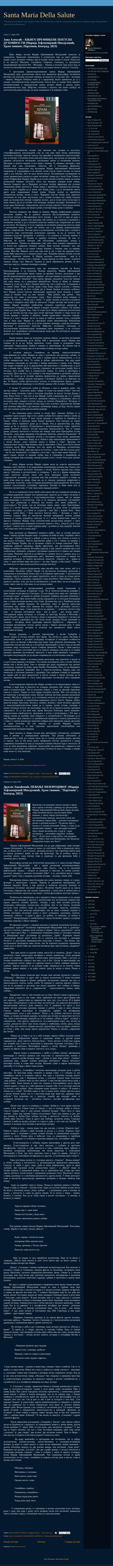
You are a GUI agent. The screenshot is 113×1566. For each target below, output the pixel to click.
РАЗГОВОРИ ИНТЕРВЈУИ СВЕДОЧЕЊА (97, 100)
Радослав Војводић (94, 764)
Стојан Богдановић (94, 825)
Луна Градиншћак (94, 544)
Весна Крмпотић (93, 315)
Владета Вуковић (94, 340)
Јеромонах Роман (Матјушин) (98, 151)
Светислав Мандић (94, 789)
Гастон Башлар (93, 370)
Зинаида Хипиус (93, 474)
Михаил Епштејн (94, 647)
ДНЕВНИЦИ (92, 77)
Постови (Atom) (20, 1546)
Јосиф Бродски (93, 164)
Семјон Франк (93, 795)
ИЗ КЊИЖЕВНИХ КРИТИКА (19, 777)
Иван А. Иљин (93, 482)
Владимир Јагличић (94, 343)
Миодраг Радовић (94, 641)
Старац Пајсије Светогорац (97, 814)
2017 (90, 977)
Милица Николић (94, 610)
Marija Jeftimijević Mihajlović (94, 49)
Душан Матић (92, 426)
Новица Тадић (92, 700)
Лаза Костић (92, 533)
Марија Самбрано (94, 566)
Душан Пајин (92, 429)
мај (91, 920)
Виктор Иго (92, 320)
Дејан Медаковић (94, 404)
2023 (90, 957)
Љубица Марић (93, 170)
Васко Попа (92, 304)
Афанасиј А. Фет (93, 245)
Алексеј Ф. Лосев (94, 209)
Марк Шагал (92, 568)
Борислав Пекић (93, 273)
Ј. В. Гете (91, 128)
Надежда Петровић (94, 661)
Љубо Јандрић (92, 172)
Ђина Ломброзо (93, 120)
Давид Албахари (93, 387)
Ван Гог (90, 296)
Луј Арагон (91, 547)
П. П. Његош (92, 711)
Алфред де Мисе (93, 212)
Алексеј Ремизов (93, 206)
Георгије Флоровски (95, 373)
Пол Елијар (92, 737)
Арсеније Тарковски (95, 237)
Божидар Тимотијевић (95, 265)
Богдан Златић (93, 257)
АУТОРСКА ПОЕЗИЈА (96, 69)
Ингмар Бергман (93, 502)
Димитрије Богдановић (96, 406)
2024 (90, 907)
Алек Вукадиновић (94, 189)
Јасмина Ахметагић (94, 137)
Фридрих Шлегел (94, 861)
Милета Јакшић (93, 602)
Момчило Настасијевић (96, 653)
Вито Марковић (93, 334)
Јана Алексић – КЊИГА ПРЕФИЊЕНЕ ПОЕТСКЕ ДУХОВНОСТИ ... (98, 929)
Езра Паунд (92, 434)
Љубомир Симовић (94, 175)
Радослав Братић (93, 761)
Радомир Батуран (94, 755)
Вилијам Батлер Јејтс (95, 323)
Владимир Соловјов (95, 356)
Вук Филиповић (93, 367)
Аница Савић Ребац (94, 226)
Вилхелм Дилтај (93, 329)
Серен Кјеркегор (93, 800)
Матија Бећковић (93, 577)
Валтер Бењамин (93, 293)
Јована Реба (92, 161)
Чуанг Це (91, 889)
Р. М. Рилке (91, 747)
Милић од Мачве (93, 613)
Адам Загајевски (93, 186)
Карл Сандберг (93, 513)
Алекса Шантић (93, 192)
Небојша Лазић (93, 669)
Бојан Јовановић (93, 279)
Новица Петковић (94, 697)
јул (91, 917)
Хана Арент (92, 873)
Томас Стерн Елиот (94, 839)
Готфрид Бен (92, 376)
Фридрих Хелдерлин (95, 856)
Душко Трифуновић (95, 432)
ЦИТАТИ (91, 109)
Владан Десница (93, 337)
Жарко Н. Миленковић (95, 460)
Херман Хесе (92, 878)
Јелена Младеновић (94, 148)
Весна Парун (92, 317)
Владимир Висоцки (94, 346)
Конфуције (91, 527)
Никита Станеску (94, 675)
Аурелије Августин (94, 242)
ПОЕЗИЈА (91, 93)
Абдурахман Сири (94, 184)
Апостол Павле (93, 234)
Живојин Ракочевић (94, 468)
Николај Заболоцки (94, 692)
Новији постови (11, 1542)
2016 (90, 980)
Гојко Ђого (91, 378)
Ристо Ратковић (93, 781)
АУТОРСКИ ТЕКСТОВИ (96, 71)
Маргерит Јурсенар (94, 557)
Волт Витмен (92, 362)
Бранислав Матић (94, 282)
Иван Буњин (92, 485)
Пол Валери (92, 734)
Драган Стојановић (94, 420)
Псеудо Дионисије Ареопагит (98, 742)
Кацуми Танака (93, 524)
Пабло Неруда (92, 714)
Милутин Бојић (93, 636)
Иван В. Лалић (93, 488)
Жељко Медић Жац (94, 462)
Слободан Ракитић (94, 803)
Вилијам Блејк (93, 326)
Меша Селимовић (94, 588)
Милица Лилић (93, 608)
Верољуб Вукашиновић (96, 312)
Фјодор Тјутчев (93, 867)
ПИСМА (91, 90)
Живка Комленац (94, 465)
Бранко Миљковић (94, 287)
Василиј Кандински (94, 301)
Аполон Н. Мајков (94, 231)
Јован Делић (92, 156)
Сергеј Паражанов (94, 798)
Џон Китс (91, 181)
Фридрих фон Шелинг (95, 864)
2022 (90, 960)
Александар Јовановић (95, 195)
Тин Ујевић (92, 830)
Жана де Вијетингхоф (95, 454)
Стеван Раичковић (94, 822)
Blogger (66, 1559)
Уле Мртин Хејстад (94, 842)
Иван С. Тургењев (94, 493)
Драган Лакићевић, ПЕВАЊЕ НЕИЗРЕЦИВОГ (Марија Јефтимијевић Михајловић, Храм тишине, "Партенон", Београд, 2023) (41, 790)
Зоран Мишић (92, 479)
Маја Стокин (92, 582)
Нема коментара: (47, 773)
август (92, 914)
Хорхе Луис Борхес (94, 884)
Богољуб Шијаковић (95, 259)
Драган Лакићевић (15, 1536)
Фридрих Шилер (93, 859)
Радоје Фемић (92, 767)
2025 (90, 904)
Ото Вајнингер (93, 709)
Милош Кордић (93, 630)
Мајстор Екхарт (93, 585)
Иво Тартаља (92, 499)
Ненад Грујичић (93, 672)
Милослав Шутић (94, 624)
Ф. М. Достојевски (94, 844)
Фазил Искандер (93, 847)
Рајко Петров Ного (94, 775)
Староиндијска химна (95, 819)
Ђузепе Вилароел (94, 123)
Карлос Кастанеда (94, 516)
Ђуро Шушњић (93, 126)
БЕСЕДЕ (91, 74)
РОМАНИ (91, 103)
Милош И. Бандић (94, 627)
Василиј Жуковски (94, 299)
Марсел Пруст (93, 571)
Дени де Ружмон (93, 398)
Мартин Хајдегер (94, 574)
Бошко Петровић (93, 276)
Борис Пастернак (94, 271)
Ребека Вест (92, 778)
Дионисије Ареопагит (95, 409)
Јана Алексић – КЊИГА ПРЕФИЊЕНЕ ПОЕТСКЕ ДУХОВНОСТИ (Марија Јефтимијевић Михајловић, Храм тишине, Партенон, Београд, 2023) (39, 43)
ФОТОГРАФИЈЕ (93, 106)
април (92, 924)
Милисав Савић (93, 605)
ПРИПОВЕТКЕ (93, 96)
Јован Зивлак (92, 158)
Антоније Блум (93, 228)
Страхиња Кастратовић (96, 828)
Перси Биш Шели (94, 720)
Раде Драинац (92, 753)
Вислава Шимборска (95, 331)
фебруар (93, 949)
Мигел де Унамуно (94, 591)
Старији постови (72, 1542)
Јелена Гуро (92, 145)
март (92, 946)
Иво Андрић (92, 496)
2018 (90, 973)
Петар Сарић (92, 728)
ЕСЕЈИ (90, 80)
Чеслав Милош (93, 887)
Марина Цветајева (94, 560)
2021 (90, 963)
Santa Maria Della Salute (39, 15)
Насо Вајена (92, 667)
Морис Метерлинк (94, 658)
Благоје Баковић (93, 251)
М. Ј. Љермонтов (93, 549)
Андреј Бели (92, 220)
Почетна (41, 1542)
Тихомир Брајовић (94, 833)
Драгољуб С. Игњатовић (96, 423)
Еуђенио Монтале (94, 446)
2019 (90, 970)
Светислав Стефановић (96, 792)
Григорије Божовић (94, 381)
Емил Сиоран (92, 437)
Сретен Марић (93, 806)
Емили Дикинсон (94, 440)
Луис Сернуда (92, 541)
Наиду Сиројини (93, 664)
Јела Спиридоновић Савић (97, 142)
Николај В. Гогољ (94, 686)
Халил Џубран (93, 870)
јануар (92, 952)
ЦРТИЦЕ (91, 112)
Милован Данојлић (94, 616)
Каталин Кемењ (93, 519)
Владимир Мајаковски (95, 353)
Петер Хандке (92, 731)
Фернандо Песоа (93, 850)
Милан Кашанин (93, 594)
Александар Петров (94, 203)
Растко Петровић (93, 772)
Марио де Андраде (94, 563)
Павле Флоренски (94, 717)
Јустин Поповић (93, 167)
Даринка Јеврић (93, 395)
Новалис (91, 695)
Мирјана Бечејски (94, 644)
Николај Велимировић (95, 689)
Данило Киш (92, 390)
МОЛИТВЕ (92, 87)
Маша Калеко (92, 580)
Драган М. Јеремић (94, 418)
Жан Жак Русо (93, 448)
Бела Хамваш (92, 248)
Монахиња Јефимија (95, 655)
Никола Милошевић (95, 678)
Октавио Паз (92, 706)
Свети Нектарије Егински (97, 786)
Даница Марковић (94, 392)
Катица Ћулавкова (94, 521)
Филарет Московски (95, 853)
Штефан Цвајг (93, 892)
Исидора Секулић (94, 505)
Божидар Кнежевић (94, 262)
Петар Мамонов (93, 723)
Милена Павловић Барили (97, 599)
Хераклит (91, 875)
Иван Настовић (93, 491)
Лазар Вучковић (93, 535)
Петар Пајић (92, 725)
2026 (90, 901)
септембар (94, 910)
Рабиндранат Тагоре (95, 750)
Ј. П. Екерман (92, 131)
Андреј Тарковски (94, 223)
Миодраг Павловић (94, 639)
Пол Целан (91, 739)
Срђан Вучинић (93, 809)
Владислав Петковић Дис (96, 359)
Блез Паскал (92, 254)
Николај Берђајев (94, 683)
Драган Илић (92, 412)
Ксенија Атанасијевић (95, 530)
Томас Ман (91, 836)
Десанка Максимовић (95, 401)
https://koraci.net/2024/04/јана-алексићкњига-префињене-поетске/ (25, 765)
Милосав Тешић (93, 622)
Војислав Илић (93, 364)
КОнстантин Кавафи (95, 510)
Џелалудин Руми (93, 178)
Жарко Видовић (93, 457)
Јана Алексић (34, 777)
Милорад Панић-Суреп (96, 619)
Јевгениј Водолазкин (95, 140)
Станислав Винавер (94, 812)
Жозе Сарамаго (93, 471)
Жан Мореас (92, 451)
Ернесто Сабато (93, 443)
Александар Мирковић (96, 200)
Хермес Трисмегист (95, 881)
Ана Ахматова (93, 214)
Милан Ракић (92, 596)
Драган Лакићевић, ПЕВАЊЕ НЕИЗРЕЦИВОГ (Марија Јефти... (96, 939)
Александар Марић (94, 198)
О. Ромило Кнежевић (95, 703)
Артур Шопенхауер (94, 240)
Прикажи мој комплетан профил (96, 53)
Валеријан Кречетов (95, 290)
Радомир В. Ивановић (95, 758)
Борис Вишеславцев (95, 268)
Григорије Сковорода (95, 384)
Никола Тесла (92, 681)
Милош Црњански (94, 633)
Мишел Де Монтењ (94, 650)
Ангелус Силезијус (94, 217)
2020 (90, 967)
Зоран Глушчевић (94, 477)
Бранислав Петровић (95, 285)
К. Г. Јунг (91, 507)
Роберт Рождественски (95, 784)
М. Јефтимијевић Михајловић (49, 777)
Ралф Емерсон (93, 770)
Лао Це (90, 538)
